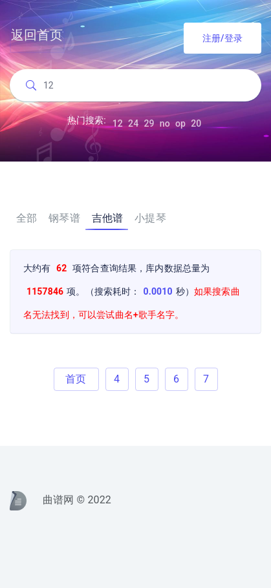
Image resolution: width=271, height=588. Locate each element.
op (180, 125)
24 (133, 125)
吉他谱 (107, 218)
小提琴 (150, 218)
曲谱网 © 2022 (60, 500)
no (165, 125)
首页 (75, 379)
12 (118, 125)
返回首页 (37, 35)
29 (149, 125)
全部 (26, 218)
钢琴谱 (64, 218)
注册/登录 (222, 38)
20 (196, 125)
